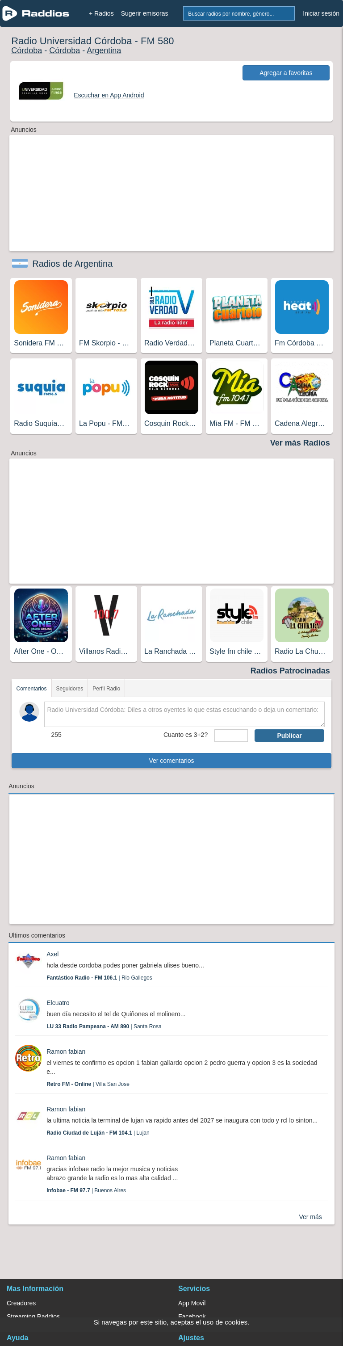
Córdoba (26, 50)
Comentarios (31, 689)
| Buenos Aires (86, 1190)
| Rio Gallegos (99, 978)
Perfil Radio (106, 689)
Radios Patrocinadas (290, 670)
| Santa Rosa (103, 1026)
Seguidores (70, 689)
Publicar (289, 735)
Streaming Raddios (33, 1316)
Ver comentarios (171, 760)
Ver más (310, 1216)
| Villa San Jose (88, 1084)
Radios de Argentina (72, 264)
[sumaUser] (231, 735)
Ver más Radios (300, 442)
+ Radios (101, 13)
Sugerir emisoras (144, 13)
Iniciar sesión (321, 13)
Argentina (104, 50)
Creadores (21, 1303)
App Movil (191, 1303)
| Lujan (98, 1133)
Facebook (191, 1316)
